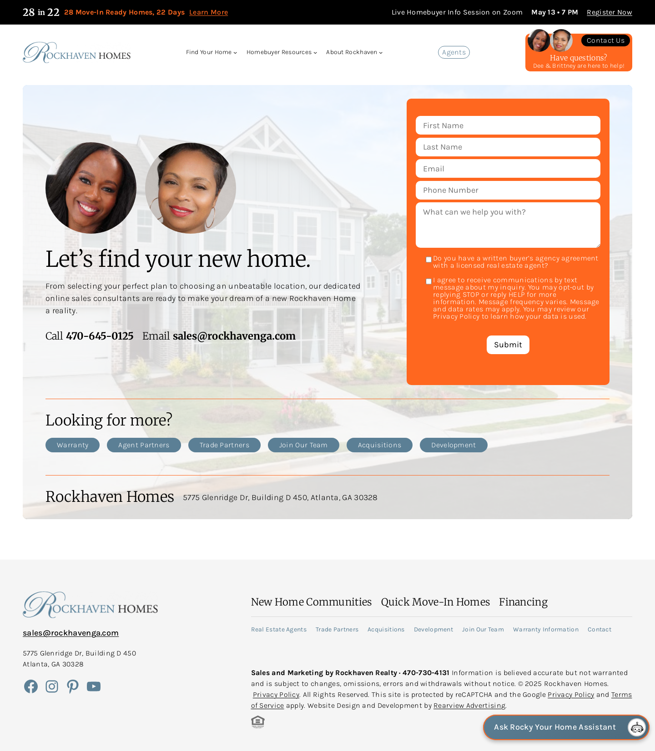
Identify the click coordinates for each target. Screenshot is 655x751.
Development (453, 445)
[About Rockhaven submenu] (381, 52)
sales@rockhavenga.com (71, 633)
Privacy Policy (276, 694)
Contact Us (606, 40)
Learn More (208, 12)
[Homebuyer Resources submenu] (315, 52)
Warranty (72, 445)
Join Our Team (303, 445)
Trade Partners (224, 445)
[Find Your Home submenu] (235, 52)
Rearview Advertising (469, 705)
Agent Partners (143, 445)
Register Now (609, 12)
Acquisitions (380, 445)
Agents (454, 52)
